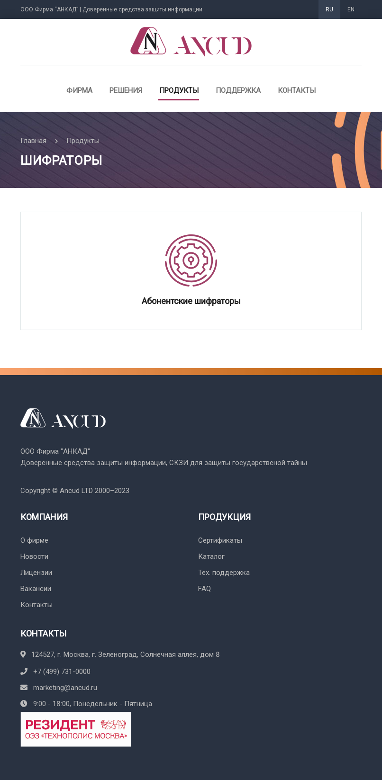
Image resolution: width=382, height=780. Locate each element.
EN (351, 9)
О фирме (34, 540)
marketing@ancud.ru (58, 687)
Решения (125, 90)
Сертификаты (220, 540)
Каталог (211, 556)
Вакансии (35, 588)
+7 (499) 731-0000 (55, 671)
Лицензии (36, 572)
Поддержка (238, 90)
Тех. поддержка (224, 572)
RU (329, 9)
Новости (34, 556)
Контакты (297, 90)
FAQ (204, 588)
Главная (33, 140)
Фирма (79, 90)
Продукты (179, 90)
